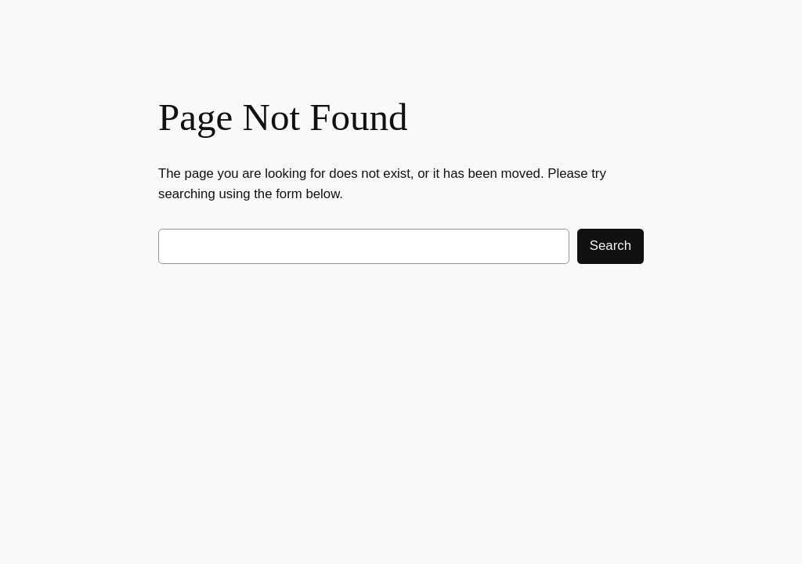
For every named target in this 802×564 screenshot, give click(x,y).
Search (610, 245)
